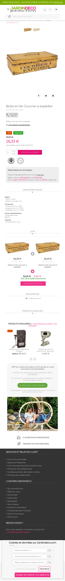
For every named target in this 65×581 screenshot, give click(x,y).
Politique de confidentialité (18, 475)
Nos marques (13, 504)
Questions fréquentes (16, 463)
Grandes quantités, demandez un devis (23, 472)
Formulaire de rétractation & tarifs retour (24, 466)
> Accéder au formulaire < (18, 532)
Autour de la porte (36, 20)
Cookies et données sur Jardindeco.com (32, 542)
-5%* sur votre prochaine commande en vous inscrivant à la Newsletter (32, 368)
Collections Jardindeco (17, 507)
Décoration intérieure (16, 20)
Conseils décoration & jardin (19, 511)
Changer (40, 175)
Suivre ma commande (16, 459)
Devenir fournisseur (15, 514)
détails (14, 545)
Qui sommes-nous (15, 489)
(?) (30, 550)
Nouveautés (12, 501)
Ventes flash (12, 495)
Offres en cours (13, 492)
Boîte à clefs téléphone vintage (19, 350)
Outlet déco (12, 498)
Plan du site (12, 517)
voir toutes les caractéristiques (18, 125)
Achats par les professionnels (19, 469)
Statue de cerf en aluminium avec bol (45, 350)
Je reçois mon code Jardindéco (33, 385)
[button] (14, 151)
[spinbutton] (11, 152)
